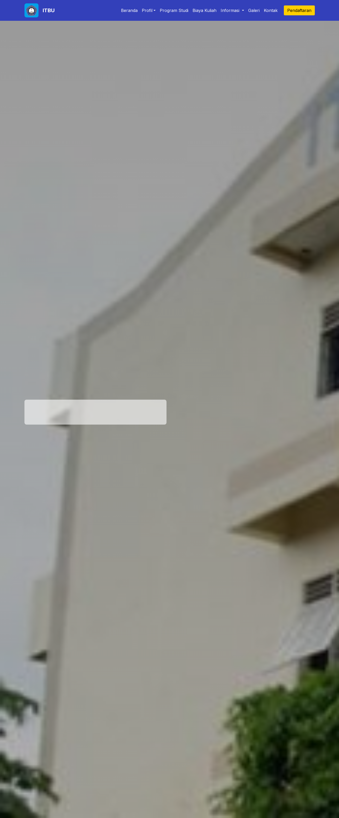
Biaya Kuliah (204, 10)
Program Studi (174, 10)
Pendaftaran (299, 10)
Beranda (129, 10)
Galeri (254, 10)
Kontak (271, 10)
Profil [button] (147, 10)
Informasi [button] (231, 10)
